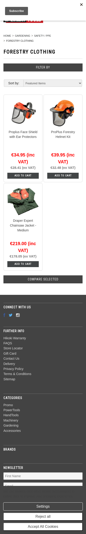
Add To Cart (22, 175)
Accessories (12, 431)
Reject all (43, 516)
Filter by (43, 67)
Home (7, 35)
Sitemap (9, 379)
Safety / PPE (42, 35)
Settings (43, 506)
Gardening (22, 35)
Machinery (10, 420)
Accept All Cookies (43, 527)
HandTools (11, 415)
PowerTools (11, 410)
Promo (8, 405)
